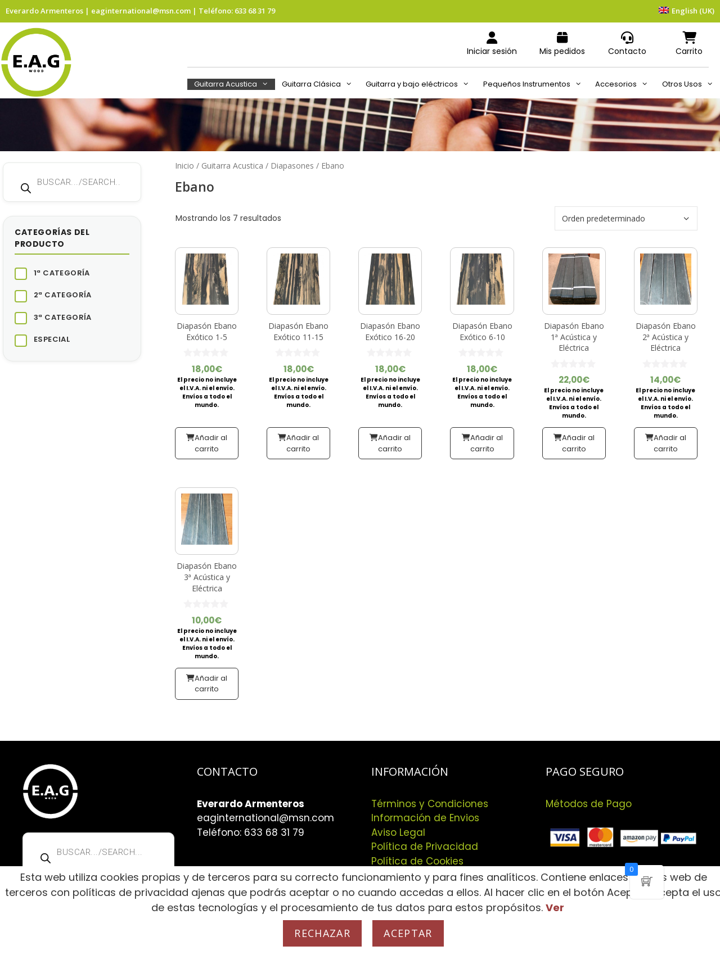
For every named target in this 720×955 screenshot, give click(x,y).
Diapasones (292, 165)
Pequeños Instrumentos (535, 84)
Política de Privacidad (424, 846)
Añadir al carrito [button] (211, 443)
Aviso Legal (398, 832)
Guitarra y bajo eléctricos (421, 84)
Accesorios (625, 84)
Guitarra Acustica (234, 84)
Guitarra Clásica (320, 84)
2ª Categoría (63, 294)
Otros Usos (691, 84)
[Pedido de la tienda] (626, 218)
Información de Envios (425, 818)
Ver (555, 907)
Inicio (184, 165)
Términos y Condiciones (429, 804)
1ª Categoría (62, 273)
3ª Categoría (63, 317)
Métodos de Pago (589, 804)
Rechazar (322, 933)
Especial (52, 339)
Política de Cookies (417, 861)
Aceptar (408, 933)
